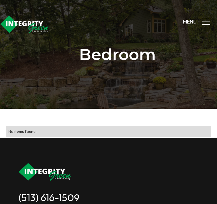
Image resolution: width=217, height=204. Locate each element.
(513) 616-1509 (48, 197)
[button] (206, 22)
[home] (25, 24)
